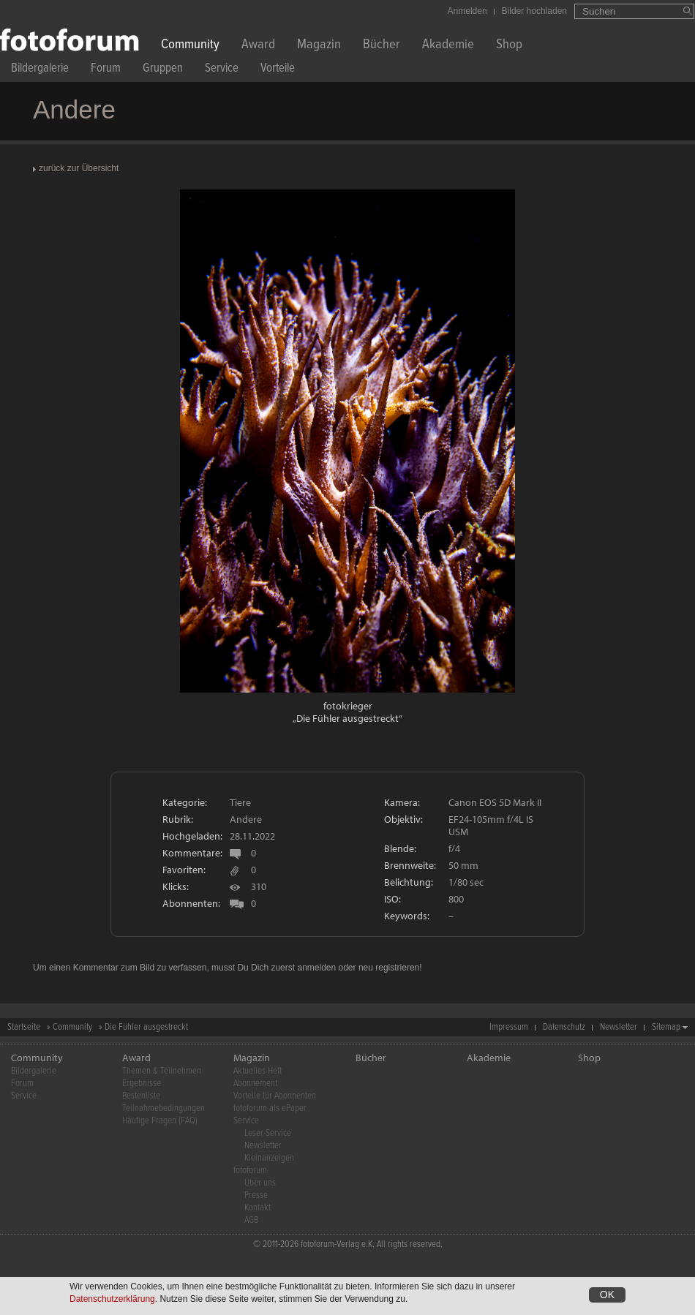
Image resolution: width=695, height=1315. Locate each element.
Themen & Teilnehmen (161, 1071)
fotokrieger (347, 705)
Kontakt (257, 1208)
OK (607, 1294)
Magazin (319, 45)
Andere (246, 819)
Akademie (448, 45)
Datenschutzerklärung (112, 1299)
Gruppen (163, 70)
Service (221, 70)
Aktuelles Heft (257, 1071)
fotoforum (250, 1170)
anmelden (316, 967)
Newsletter (618, 1027)
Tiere (240, 802)
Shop (509, 45)
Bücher (381, 45)
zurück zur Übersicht (79, 168)
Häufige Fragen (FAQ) (160, 1121)
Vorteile (277, 70)
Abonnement (255, 1083)
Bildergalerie (40, 70)
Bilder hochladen (534, 11)
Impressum (508, 1027)
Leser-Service (267, 1133)
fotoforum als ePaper (270, 1108)
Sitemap (666, 1027)
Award (258, 45)
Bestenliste (141, 1096)
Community (190, 45)
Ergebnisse (141, 1083)
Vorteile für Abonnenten (274, 1096)
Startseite (23, 1027)
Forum (106, 70)
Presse (256, 1195)
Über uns (260, 1183)
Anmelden (467, 11)
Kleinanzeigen (269, 1158)
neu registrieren (388, 967)
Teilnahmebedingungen (163, 1108)
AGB (251, 1220)
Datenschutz (564, 1027)
